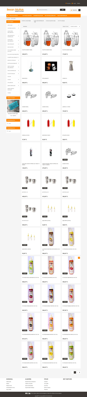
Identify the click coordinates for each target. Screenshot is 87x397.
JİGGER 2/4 (65, 78)
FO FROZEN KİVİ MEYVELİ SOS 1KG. (69, 362)
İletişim (78, 3)
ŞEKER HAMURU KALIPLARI (11, 89)
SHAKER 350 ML (45, 106)
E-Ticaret (40, 396)
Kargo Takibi (8, 389)
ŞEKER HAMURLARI (11, 85)
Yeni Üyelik (46, 383)
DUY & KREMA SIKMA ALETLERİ (12, 51)
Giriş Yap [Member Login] (68, 3)
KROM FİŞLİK (24, 78)
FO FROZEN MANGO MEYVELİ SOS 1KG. (50, 334)
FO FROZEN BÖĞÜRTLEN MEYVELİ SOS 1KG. (30, 334)
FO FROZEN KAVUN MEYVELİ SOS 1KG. (49, 362)
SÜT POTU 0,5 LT (66, 192)
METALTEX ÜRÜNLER (12, 60)
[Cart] (75, 10)
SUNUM (9, 79)
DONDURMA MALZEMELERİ (10, 40)
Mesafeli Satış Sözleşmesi (30, 381)
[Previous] (7, 108)
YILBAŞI (9, 92)
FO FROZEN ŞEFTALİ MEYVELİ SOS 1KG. (70, 334)
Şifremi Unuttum (47, 387)
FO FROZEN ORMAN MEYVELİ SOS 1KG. (29, 305)
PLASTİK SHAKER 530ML (47, 49)
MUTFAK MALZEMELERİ (50, 15)
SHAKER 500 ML (25, 106)
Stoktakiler (25, 26)
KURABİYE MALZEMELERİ (13, 57)
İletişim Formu (9, 385)
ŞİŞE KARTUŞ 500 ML (67, 220)
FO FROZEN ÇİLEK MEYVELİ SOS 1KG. (49, 277)
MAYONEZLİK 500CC (46, 135)
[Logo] (15, 10)
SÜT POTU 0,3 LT (25, 220)
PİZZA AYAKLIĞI (45, 78)
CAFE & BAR (13, 18)
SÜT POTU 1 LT (25, 192)
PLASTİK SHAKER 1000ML (27, 49)
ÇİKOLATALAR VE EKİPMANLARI (11, 36)
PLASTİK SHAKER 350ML (67, 49)
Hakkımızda (8, 381)
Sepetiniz (46, 389)
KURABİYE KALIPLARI (38, 15)
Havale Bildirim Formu (10, 387)
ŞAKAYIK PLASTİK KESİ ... (13, 113)
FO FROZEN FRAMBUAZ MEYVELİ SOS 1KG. (71, 305)
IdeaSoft (36, 396)
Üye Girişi (46, 385)
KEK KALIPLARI (10, 47)
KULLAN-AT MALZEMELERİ (13, 54)
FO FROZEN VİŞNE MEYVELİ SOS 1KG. (70, 277)
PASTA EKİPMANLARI (62, 15)
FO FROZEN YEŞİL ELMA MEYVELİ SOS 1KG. (30, 277)
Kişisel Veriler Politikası (29, 387)
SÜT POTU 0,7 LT (45, 192)
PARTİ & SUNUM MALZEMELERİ (11, 67)
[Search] (51, 9)
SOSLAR (9, 76)
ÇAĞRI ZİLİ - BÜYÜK (66, 106)
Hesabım (46, 381)
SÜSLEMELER (10, 82)
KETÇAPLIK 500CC (66, 135)
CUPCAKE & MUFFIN (27, 15)
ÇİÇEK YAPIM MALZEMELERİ (10, 32)
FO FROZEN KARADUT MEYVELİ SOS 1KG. (50, 305)
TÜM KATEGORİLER (13, 15)
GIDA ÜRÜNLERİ (11, 44)
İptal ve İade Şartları (29, 385)
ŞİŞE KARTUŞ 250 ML (46, 220)
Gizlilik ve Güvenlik (28, 383)
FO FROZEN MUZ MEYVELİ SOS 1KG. (70, 249)
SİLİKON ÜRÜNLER (11, 73)
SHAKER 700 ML (66, 163)
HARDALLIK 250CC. (26, 135)
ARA (63, 9)
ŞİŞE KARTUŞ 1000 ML (26, 249)
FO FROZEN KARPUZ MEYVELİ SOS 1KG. (30, 362)
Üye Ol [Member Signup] (74, 3)
